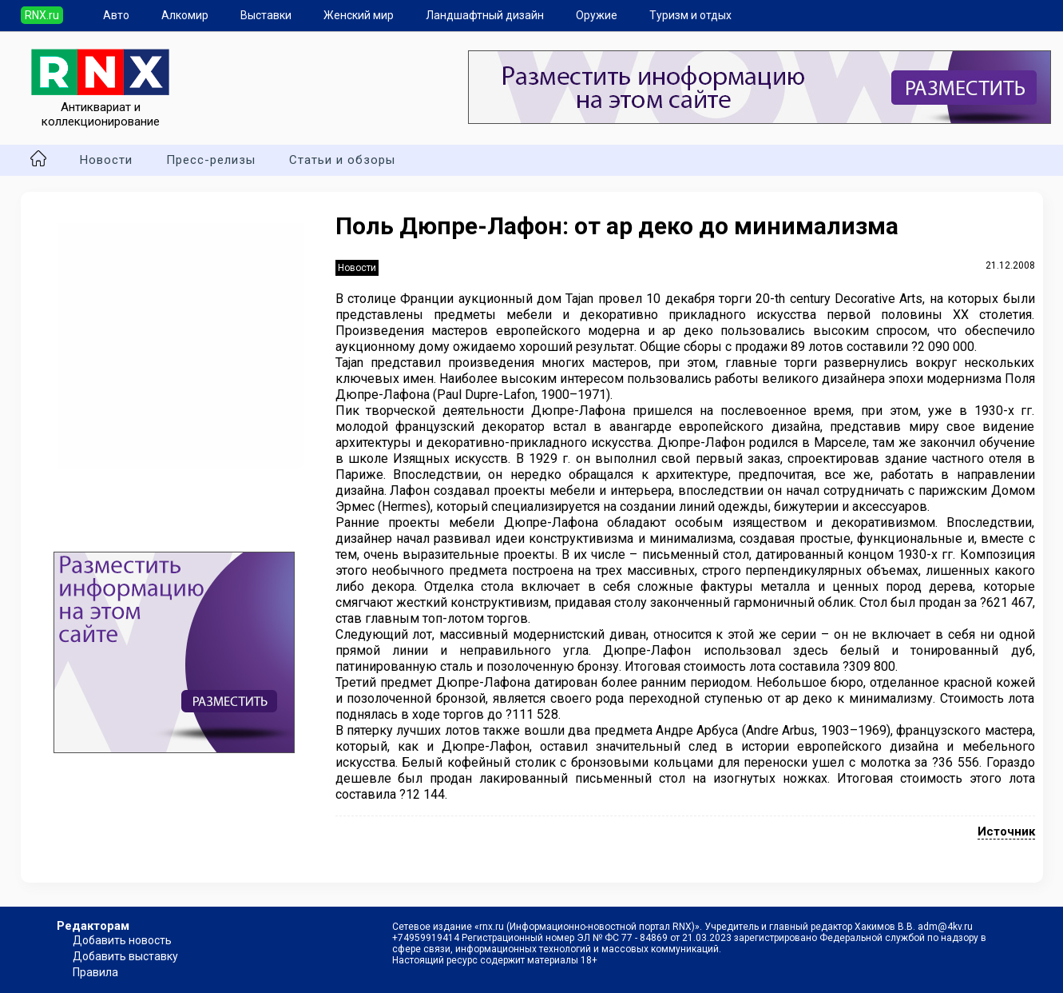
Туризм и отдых (690, 15)
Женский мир (358, 15)
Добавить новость (122, 940)
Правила (95, 972)
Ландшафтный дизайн (485, 15)
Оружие (596, 15)
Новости (106, 160)
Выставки (266, 15)
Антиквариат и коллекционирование (100, 107)
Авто (116, 15)
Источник (1006, 831)
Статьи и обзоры (342, 160)
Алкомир (184, 15)
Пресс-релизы (211, 160)
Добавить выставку (125, 956)
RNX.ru (42, 15)
